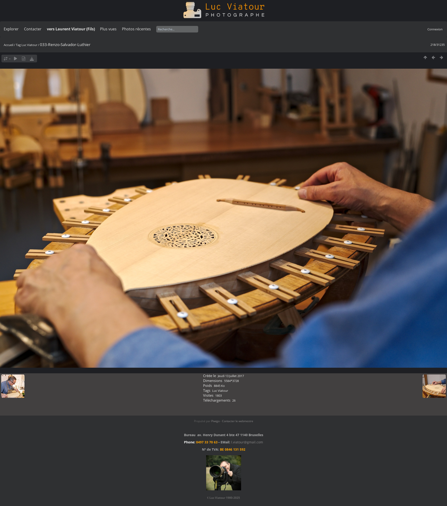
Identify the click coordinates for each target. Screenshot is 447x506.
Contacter (33, 29)
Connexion (435, 29)
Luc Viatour (29, 45)
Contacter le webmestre (237, 421)
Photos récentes (136, 29)
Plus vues (108, 29)
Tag (18, 45)
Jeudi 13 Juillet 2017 (231, 376)
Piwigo (215, 421)
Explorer (11, 29)
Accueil (8, 45)
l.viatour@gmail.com (247, 442)
